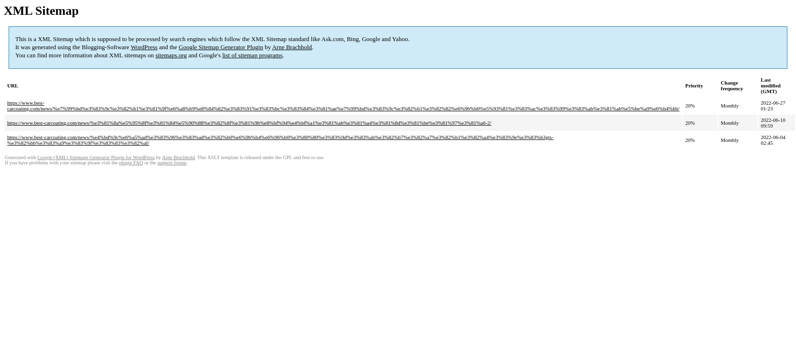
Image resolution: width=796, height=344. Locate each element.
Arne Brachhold (292, 47)
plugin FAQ (131, 162)
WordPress (144, 47)
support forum (171, 162)
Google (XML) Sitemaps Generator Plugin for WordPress (96, 157)
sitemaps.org (171, 55)
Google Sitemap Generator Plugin (221, 47)
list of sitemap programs (252, 55)
